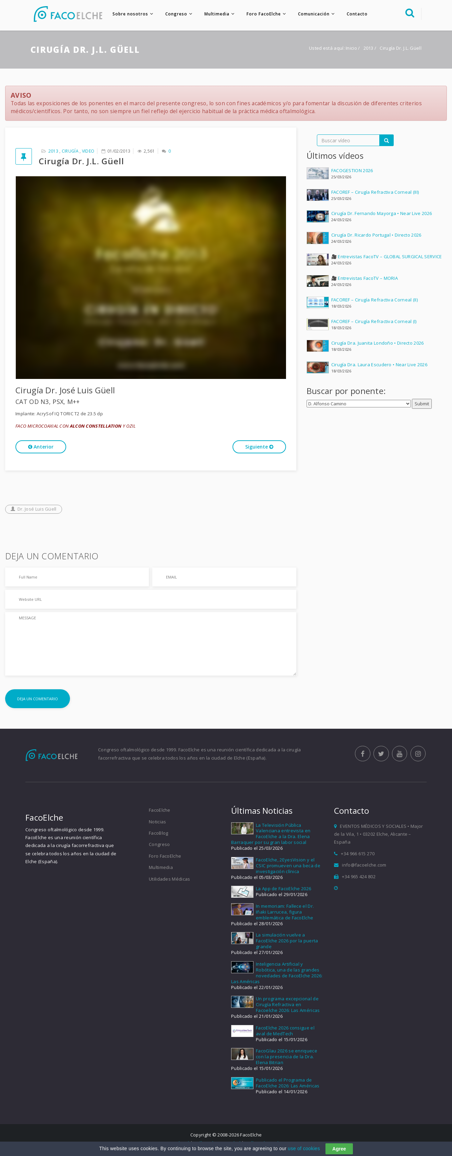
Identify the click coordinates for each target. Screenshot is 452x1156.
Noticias (157, 823)
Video (88, 153)
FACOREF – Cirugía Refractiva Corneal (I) (374, 323)
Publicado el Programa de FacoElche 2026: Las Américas (287, 1084)
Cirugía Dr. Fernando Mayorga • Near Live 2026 (381, 215)
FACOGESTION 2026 (352, 172)
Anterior (40, 448)
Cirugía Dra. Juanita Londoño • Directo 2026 (377, 345)
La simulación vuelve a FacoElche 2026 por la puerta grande (287, 943)
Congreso (174, 14)
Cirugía (70, 153)
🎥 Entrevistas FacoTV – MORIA (364, 280)
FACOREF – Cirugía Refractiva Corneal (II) (374, 302)
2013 (369, 50)
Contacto (354, 14)
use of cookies (304, 1148)
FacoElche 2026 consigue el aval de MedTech (285, 1032)
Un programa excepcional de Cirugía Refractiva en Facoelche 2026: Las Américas (288, 1006)
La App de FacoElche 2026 (283, 890)
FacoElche (159, 812)
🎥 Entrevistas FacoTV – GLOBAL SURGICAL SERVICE (386, 258)
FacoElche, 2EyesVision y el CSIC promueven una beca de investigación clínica (288, 867)
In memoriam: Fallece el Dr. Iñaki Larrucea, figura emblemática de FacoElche (285, 914)
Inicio (351, 50)
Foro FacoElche (261, 14)
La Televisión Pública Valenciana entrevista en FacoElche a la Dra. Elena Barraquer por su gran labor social (270, 835)
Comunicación (311, 14)
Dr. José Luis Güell (34, 511)
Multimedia (214, 14)
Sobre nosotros (127, 14)
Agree (339, 1149)
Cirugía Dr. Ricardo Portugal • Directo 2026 (376, 237)
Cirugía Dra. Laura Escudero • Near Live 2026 (379, 366)
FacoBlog (158, 835)
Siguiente (259, 448)
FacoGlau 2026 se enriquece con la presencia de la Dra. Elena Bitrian (286, 1059)
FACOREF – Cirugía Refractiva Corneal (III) (375, 194)
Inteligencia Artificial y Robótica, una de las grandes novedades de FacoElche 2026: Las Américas (276, 975)
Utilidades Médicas (169, 881)
